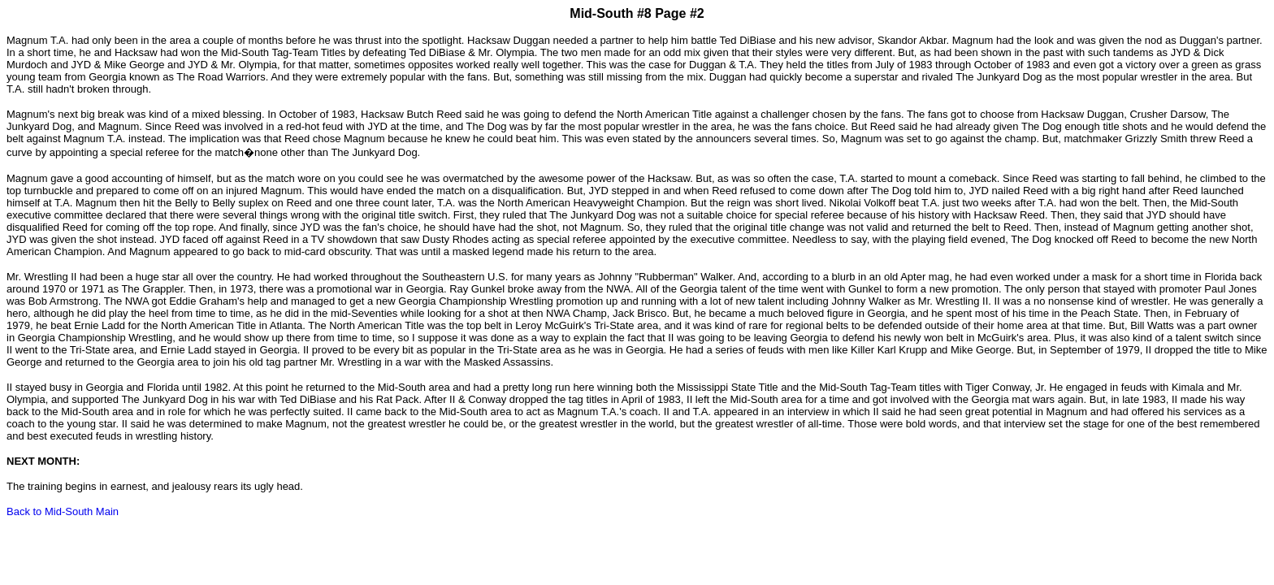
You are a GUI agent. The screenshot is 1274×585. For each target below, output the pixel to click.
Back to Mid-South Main (62, 511)
